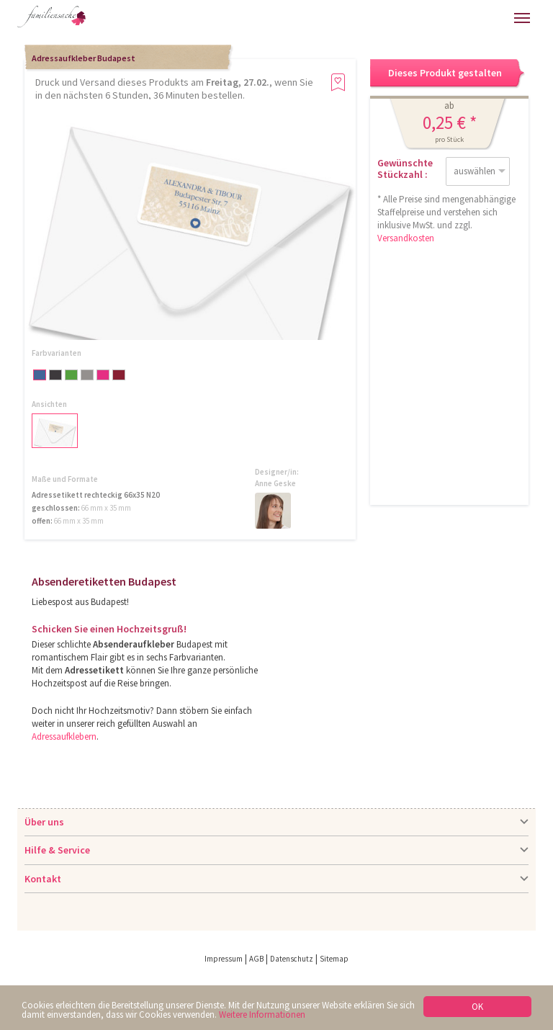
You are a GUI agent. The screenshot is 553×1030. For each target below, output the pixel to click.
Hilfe (400, 18)
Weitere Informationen (262, 1014)
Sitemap (334, 959)
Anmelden (430, 18)
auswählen (474, 171)
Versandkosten (405, 238)
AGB (256, 959)
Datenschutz (291, 959)
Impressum (223, 959)
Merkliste (490, 18)
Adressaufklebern (64, 736)
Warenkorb (460, 18)
